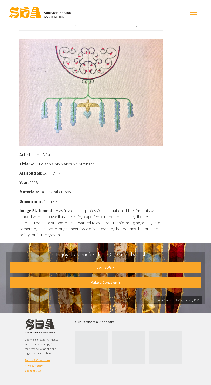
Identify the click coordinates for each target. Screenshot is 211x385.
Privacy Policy (34, 365)
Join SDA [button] (105, 267)
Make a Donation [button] (106, 282)
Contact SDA (33, 371)
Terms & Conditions (37, 360)
